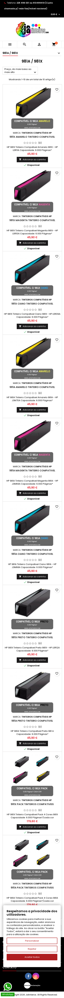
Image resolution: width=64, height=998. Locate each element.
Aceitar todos (32, 957)
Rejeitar (32, 949)
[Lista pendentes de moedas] (56, 14)
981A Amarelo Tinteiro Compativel (32, 387)
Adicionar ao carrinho (32, 159)
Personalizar (32, 940)
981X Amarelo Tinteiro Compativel (32, 137)
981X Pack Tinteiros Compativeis (32, 804)
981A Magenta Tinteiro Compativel (32, 470)
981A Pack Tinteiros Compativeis (32, 887)
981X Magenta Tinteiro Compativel (32, 220)
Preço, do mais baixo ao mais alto (20, 70)
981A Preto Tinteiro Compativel (32, 720)
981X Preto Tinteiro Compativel (32, 637)
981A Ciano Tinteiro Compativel (32, 554)
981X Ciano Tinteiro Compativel (32, 303)
